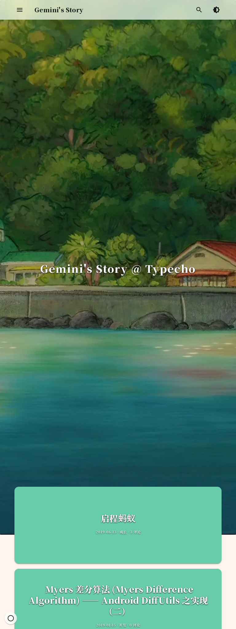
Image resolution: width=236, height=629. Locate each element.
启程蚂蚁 (118, 518)
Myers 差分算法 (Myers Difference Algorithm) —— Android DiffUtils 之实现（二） (118, 600)
